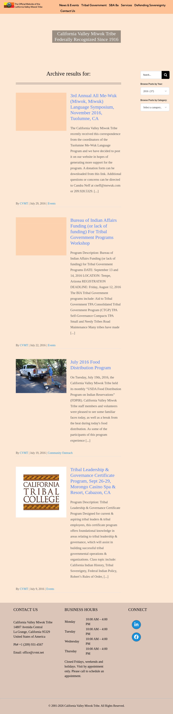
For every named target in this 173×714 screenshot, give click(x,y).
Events (52, 203)
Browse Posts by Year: (151, 84)
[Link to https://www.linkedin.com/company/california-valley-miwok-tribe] (136, 624)
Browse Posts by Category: (153, 100)
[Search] (166, 75)
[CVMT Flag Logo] (23, 4)
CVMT (24, 203)
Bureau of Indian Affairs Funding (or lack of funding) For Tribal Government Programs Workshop (93, 231)
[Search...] (151, 75)
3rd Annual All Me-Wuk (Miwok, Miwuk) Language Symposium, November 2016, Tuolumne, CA (93, 107)
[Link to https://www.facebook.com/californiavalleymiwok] (136, 637)
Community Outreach (60, 452)
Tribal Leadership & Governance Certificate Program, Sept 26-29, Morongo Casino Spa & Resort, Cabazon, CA (93, 481)
